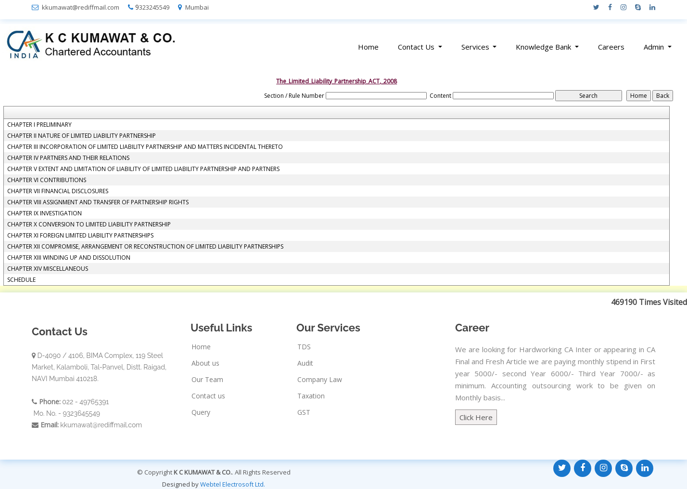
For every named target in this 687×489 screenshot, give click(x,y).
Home (368, 47)
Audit (305, 363)
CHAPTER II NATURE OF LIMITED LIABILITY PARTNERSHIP (81, 136)
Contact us (208, 396)
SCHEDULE (21, 280)
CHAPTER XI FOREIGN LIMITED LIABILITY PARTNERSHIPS (80, 235)
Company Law (319, 379)
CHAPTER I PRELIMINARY (39, 125)
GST (303, 412)
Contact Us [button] (417, 47)
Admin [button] (655, 47)
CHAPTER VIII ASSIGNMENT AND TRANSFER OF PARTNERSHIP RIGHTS (98, 202)
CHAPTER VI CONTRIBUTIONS (46, 180)
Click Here (476, 417)
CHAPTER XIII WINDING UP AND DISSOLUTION (68, 258)
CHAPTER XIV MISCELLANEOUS (47, 269)
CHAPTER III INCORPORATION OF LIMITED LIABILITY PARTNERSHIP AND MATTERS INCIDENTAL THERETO (145, 147)
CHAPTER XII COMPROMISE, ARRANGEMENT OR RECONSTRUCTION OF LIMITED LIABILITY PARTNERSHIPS (145, 247)
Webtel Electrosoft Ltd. (232, 484)
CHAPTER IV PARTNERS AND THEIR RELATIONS (68, 158)
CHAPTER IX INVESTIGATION (44, 213)
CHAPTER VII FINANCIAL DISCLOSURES (57, 191)
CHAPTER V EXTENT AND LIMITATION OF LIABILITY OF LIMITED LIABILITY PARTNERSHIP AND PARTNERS (143, 169)
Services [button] (476, 47)
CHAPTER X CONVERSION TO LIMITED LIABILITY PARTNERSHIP (89, 224)
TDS (304, 347)
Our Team (207, 379)
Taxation (311, 396)
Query (200, 412)
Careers (611, 47)
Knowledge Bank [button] (544, 47)
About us (205, 363)
